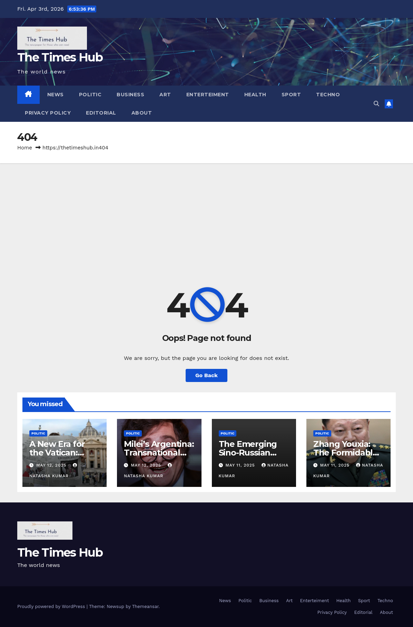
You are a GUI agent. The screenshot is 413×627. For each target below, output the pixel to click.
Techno (328, 94)
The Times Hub (59, 57)
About (141, 113)
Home (24, 148)
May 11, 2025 (240, 465)
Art (165, 94)
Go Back (206, 375)
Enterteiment (207, 94)
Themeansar (145, 606)
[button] (376, 103)
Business (130, 94)
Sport (291, 94)
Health (255, 94)
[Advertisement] (206, 215)
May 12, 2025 (52, 465)
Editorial (101, 113)
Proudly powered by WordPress (52, 606)
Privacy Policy (48, 113)
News (55, 94)
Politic (90, 94)
